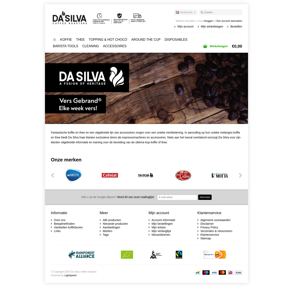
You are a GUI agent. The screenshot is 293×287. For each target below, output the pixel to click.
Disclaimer (207, 223)
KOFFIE (66, 39)
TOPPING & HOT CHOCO (108, 39)
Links (57, 231)
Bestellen (236, 26)
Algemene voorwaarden (215, 220)
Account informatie (163, 220)
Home (54, 39)
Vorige (54, 175)
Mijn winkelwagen (212, 26)
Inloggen (208, 21)
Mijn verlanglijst (161, 231)
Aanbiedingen (111, 227)
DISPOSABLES (176, 39)
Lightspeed (71, 275)
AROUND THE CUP (146, 39)
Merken (107, 231)
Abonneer (205, 197)
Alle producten (112, 220)
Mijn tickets (159, 227)
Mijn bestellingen (162, 223)
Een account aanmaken (229, 21)
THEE (80, 39)
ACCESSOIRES (115, 46)
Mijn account (185, 26)
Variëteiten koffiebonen (68, 227)
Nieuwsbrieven (161, 234)
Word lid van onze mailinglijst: (118, 197)
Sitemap (205, 238)
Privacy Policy (209, 227)
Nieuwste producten (115, 223)
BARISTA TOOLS (65, 46)
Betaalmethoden (64, 223)
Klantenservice (209, 234)
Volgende (239, 175)
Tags (106, 234)
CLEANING (90, 46)
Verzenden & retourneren (216, 231)
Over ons (60, 220)
